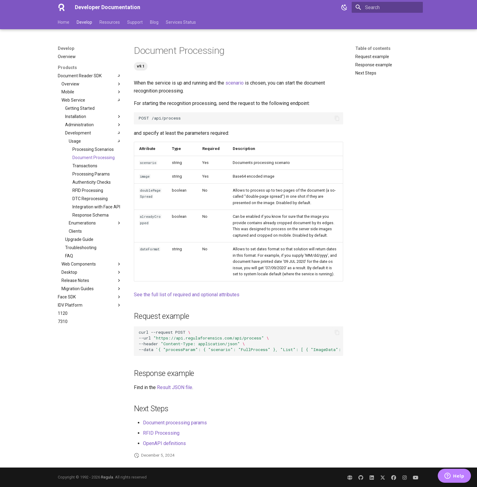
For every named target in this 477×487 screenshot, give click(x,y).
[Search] (387, 7)
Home (63, 22)
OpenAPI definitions (164, 443)
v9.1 (140, 66)
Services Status (181, 22)
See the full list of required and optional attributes (186, 294)
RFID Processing (161, 433)
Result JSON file (174, 387)
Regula (107, 477)
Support (135, 22)
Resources (109, 22)
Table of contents (373, 48)
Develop (84, 22)
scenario (234, 83)
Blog (154, 22)
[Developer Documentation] (61, 7)
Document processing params (175, 423)
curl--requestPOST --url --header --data (241, 340)
